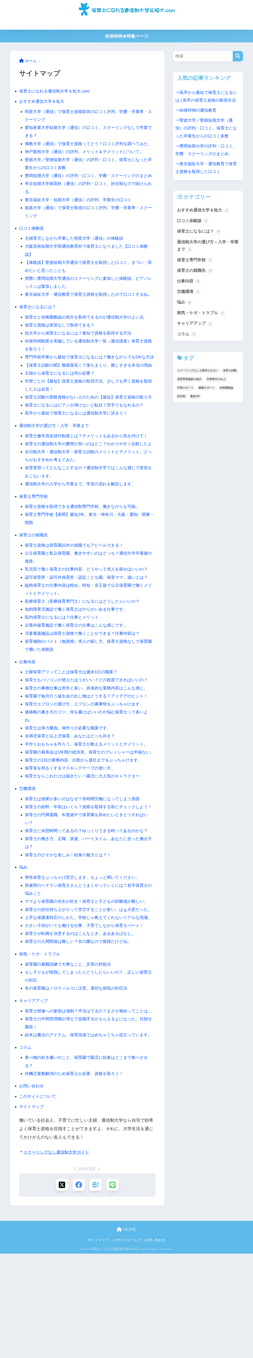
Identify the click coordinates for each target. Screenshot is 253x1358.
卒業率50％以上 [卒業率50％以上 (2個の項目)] (216, 384)
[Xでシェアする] (61, 1289)
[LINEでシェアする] (113, 1289)
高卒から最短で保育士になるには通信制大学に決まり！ (79, 461)
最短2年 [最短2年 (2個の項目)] (195, 402)
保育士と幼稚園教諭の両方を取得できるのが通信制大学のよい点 (87, 341)
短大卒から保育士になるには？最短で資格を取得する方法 (81, 357)
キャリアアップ (34, 1088)
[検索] (238, 56)
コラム (25, 1151)
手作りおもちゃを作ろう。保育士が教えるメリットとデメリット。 (90, 800)
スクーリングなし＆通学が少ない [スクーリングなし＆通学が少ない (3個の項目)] (197, 376)
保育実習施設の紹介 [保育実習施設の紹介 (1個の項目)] (189, 384)
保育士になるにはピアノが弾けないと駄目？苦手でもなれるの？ (87, 453)
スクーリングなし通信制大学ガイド (58, 1256)
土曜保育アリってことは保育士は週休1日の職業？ (74, 727)
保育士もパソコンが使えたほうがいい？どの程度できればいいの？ (90, 735)
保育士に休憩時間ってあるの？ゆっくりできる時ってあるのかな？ (90, 902)
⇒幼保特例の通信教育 (197, 110)
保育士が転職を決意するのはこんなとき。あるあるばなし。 (83, 1021)
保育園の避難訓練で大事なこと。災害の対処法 (70, 1052)
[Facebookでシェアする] (78, 1289)
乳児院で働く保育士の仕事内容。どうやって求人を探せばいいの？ (90, 625)
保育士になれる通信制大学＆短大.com (56, 91)
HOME (126, 1334)
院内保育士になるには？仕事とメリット (64, 673)
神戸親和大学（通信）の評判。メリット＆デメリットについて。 (87, 159)
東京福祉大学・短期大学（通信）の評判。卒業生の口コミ (81, 215)
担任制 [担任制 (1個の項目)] (181, 402)
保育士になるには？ (38, 330)
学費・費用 (107, 23)
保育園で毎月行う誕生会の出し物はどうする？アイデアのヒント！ (90, 752)
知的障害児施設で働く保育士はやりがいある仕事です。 (79, 665)
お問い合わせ (32, 1190)
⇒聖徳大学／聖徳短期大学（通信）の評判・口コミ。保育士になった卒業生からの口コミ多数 (207, 128)
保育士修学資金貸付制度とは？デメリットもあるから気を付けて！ (90, 483)
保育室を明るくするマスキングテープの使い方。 (72, 832)
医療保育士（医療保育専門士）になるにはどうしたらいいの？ (85, 657)
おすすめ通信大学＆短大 (43, 101)
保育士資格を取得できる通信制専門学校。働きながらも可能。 (85, 562)
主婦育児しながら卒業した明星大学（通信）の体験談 (77, 254)
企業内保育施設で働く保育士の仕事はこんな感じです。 (79, 681)
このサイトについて (38, 1200)
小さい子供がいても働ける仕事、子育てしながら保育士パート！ (87, 1013)
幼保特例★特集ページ (126, 36)
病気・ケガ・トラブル (40, 1041)
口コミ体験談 (32, 244)
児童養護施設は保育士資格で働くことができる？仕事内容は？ (85, 689)
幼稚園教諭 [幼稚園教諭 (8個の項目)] (226, 393)
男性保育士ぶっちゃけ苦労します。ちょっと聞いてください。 (85, 949)
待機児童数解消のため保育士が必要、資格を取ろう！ (77, 1177)
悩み (23, 939)
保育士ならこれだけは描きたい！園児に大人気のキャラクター (85, 840)
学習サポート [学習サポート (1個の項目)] (185, 393)
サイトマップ (32, 1210)
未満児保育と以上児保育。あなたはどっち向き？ (72, 792)
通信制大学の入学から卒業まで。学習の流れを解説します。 (83, 540)
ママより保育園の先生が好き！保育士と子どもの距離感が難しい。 (90, 973)
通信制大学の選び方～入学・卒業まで (56, 473)
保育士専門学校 (34, 552)
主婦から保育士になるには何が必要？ (183, 23)
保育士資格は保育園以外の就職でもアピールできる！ (77, 601)
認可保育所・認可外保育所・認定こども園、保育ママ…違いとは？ (90, 633)
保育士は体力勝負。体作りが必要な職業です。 (70, 784)
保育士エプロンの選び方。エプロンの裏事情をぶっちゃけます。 (87, 760)
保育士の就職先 (34, 591)
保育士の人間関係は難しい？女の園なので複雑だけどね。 (81, 1029)
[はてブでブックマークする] (95, 1289)
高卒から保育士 (135, 23)
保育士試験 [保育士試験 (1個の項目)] (230, 376)
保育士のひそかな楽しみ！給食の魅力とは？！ (70, 926)
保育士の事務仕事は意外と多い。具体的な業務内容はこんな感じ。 (90, 744)
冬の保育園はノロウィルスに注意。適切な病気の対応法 (79, 1076)
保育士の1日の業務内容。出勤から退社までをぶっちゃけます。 (86, 824)
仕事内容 (27, 717)
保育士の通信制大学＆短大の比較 (66, 23)
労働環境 (27, 852)
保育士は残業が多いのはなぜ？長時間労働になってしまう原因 (85, 862)
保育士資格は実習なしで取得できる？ (61, 349)
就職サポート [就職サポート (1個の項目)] (206, 393)
